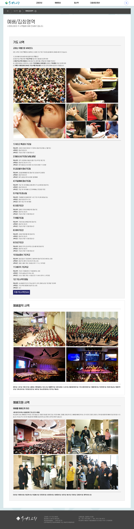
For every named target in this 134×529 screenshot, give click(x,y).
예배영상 (58, 3)
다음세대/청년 (95, 3)
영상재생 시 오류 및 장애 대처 (51, 518)
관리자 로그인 (58, 520)
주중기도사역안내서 (21, 292)
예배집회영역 (29, 11)
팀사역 (76, 3)
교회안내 (39, 3)
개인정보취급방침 (48, 520)
